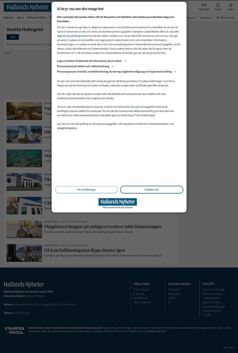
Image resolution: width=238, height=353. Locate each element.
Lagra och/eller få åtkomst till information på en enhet (92, 61)
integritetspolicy (67, 128)
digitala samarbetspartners (73, 36)
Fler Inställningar (86, 189)
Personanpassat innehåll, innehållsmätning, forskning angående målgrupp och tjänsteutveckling (117, 71)
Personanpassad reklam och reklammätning (85, 66)
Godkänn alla (151, 189)
